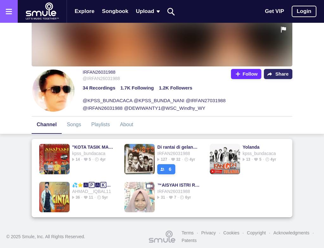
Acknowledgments (291, 232)
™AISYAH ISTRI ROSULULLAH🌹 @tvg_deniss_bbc (178, 185)
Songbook (115, 11)
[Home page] (42, 11)
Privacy (208, 232)
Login (304, 11)
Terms (188, 232)
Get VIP (274, 11)
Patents (189, 240)
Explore (84, 11)
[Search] (171, 11)
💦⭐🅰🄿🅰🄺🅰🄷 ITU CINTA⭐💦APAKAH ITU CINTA (93, 185)
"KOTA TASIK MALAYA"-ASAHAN (93, 147)
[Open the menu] (9, 11)
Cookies (231, 232)
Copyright (256, 232)
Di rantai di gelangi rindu (178, 147)
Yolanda (251, 147)
